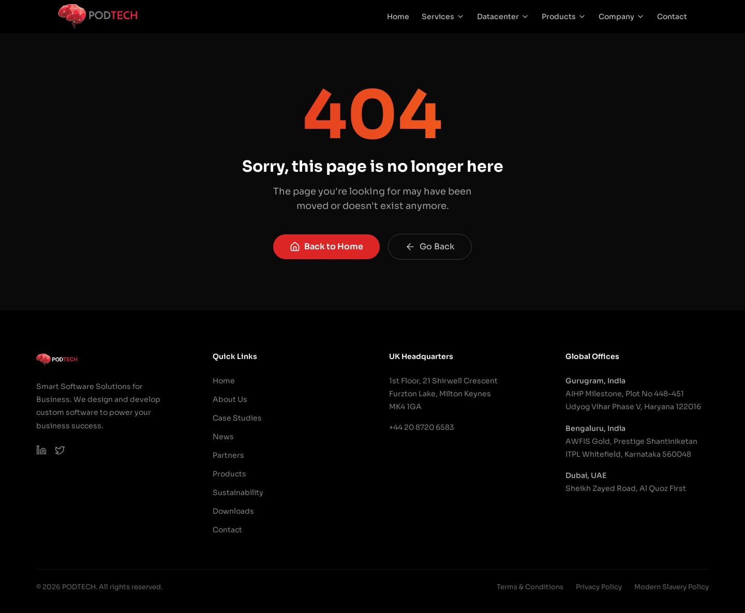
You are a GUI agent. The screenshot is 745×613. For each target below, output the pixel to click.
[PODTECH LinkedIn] (41, 450)
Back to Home (326, 246)
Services (443, 16)
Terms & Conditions (530, 586)
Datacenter (503, 16)
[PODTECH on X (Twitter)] (60, 450)
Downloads (233, 511)
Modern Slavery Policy (671, 586)
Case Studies (237, 418)
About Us (230, 399)
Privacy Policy (599, 586)
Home (398, 16)
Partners (228, 455)
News (223, 436)
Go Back (430, 246)
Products (564, 16)
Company (622, 16)
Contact (672, 16)
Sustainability (238, 492)
